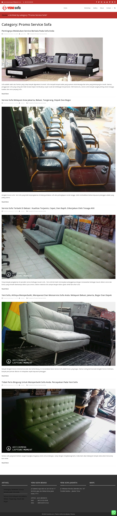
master (23, 103)
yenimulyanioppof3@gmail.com (11, 2)
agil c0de (23, 34)
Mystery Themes (70, 514)
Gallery (95, 8)
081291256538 (28, 2)
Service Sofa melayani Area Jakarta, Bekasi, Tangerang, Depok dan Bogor (36, 100)
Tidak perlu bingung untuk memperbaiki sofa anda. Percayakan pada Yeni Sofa (40, 382)
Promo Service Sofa (76, 8)
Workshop (87, 8)
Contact (108, 8)
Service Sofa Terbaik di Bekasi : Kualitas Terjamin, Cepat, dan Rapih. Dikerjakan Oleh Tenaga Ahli (48, 208)
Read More (5, 94)
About (102, 8)
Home (65, 8)
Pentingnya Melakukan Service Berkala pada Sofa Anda (28, 31)
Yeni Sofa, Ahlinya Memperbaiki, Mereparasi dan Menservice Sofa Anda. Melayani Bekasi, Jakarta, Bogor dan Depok (57, 295)
